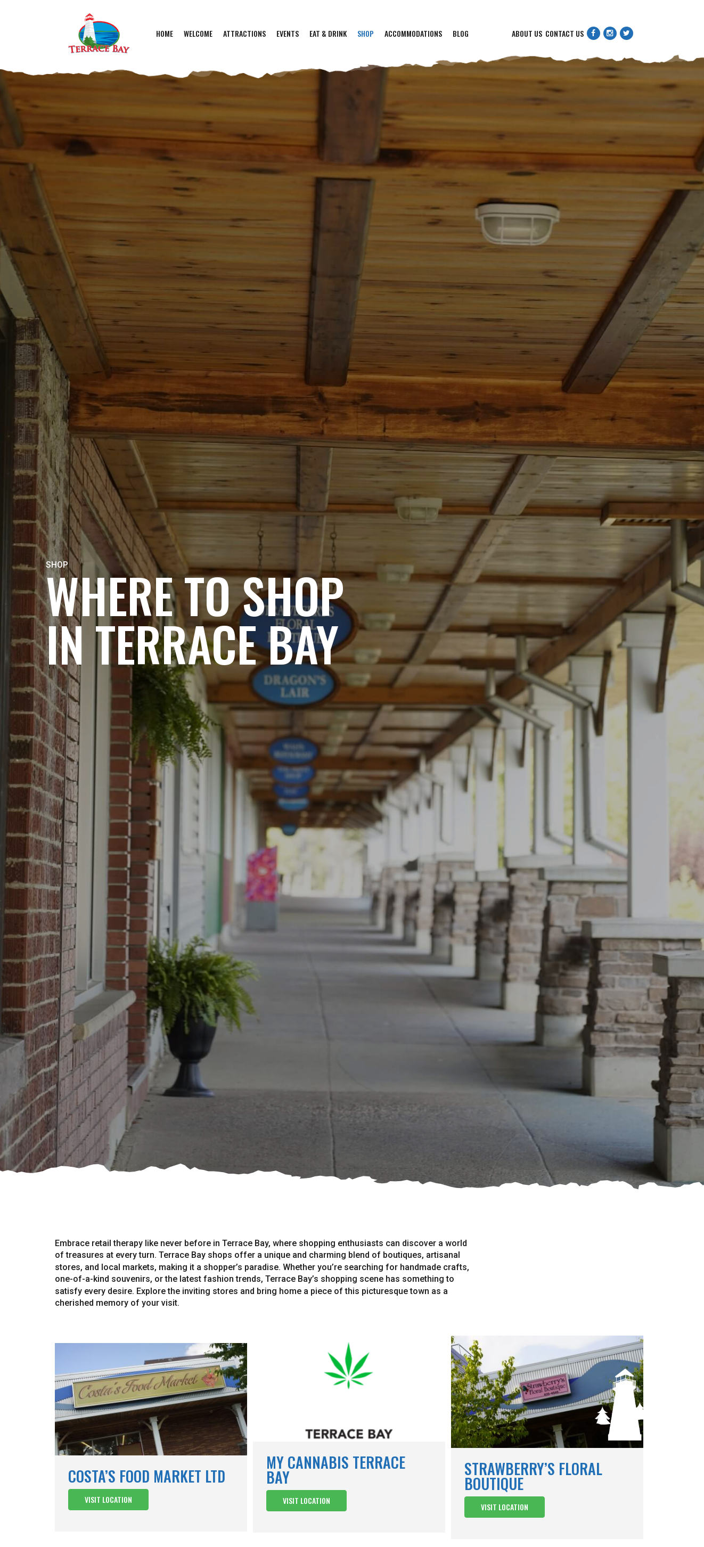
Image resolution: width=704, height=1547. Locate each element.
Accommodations (413, 33)
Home (164, 33)
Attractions (244, 33)
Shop (365, 33)
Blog (461, 33)
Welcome (198, 33)
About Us (527, 33)
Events (287, 33)
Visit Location (108, 1499)
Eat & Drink (328, 33)
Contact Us (564, 33)
